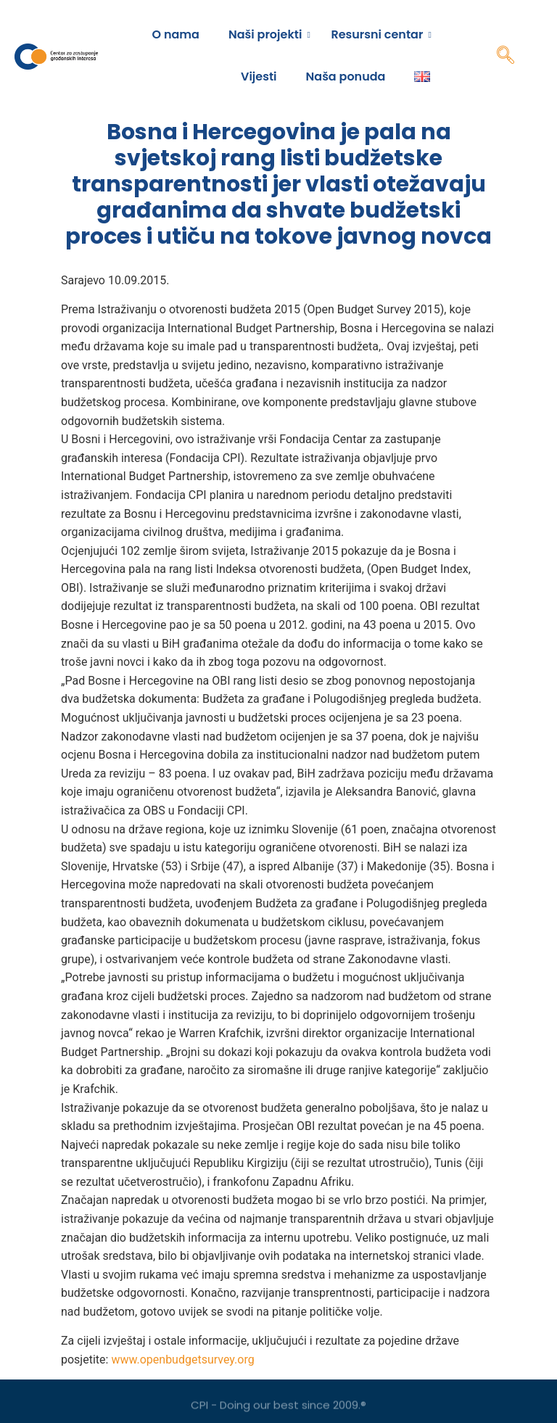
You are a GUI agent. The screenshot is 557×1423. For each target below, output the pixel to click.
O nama (175, 34)
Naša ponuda (346, 76)
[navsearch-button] (505, 57)
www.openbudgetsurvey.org (182, 1359)
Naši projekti (268, 34)
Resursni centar (380, 34)
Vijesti (259, 76)
